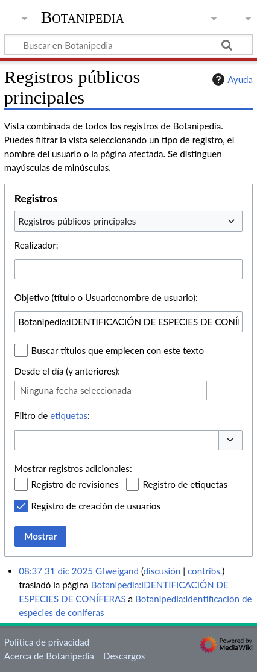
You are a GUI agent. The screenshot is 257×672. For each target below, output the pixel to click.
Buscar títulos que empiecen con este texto (117, 350)
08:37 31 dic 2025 (56, 570)
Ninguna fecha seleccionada (76, 390)
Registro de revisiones (75, 484)
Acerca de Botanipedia (49, 655)
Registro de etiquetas (184, 484)
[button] (230, 440)
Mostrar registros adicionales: (73, 468)
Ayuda (231, 79)
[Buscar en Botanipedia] (128, 44)
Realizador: (36, 245)
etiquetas (68, 415)
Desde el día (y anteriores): (67, 371)
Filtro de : (52, 415)
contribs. (205, 570)
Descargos (124, 655)
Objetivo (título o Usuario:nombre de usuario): (106, 297)
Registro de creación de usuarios (95, 505)
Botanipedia (82, 17)
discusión (162, 570)
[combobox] (128, 221)
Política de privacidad (46, 641)
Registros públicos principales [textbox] (77, 221)
